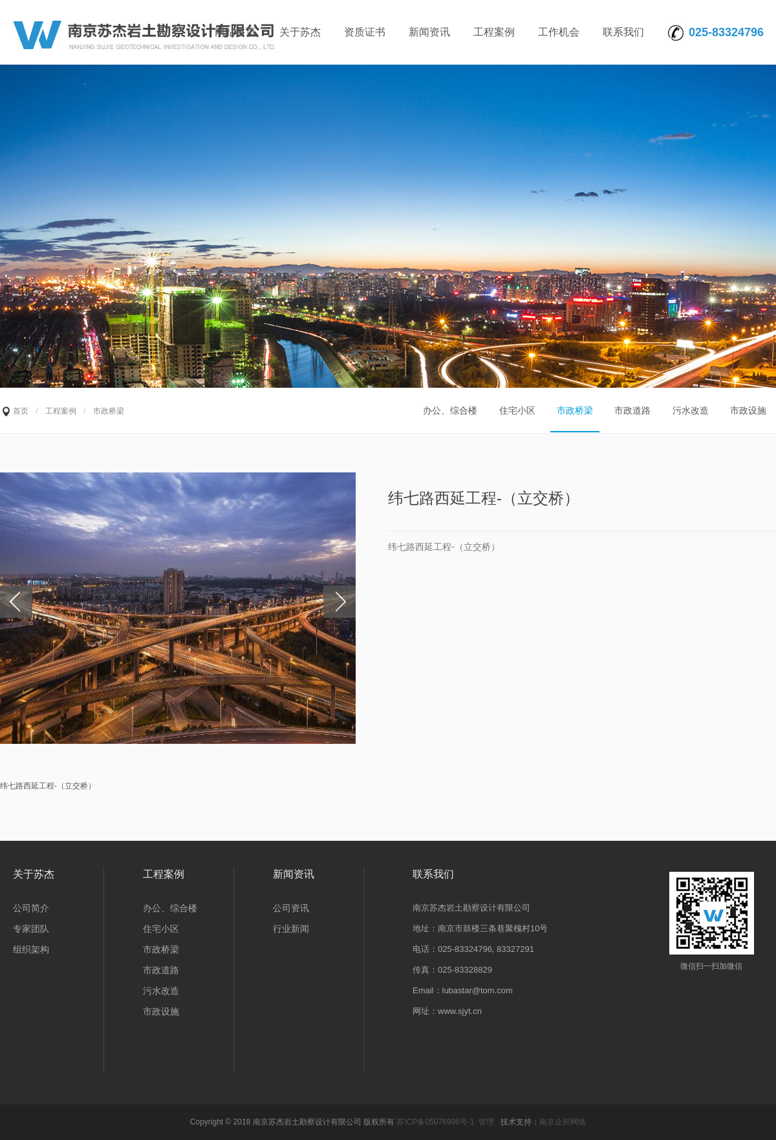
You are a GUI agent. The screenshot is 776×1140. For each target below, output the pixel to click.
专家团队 (31, 929)
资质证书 (364, 31)
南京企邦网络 (562, 1121)
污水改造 (691, 410)
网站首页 (235, 31)
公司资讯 (291, 908)
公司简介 (31, 908)
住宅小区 (517, 410)
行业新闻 (291, 929)
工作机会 (558, 31)
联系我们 (623, 31)
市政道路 (632, 410)
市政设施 (748, 410)
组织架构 (31, 949)
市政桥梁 (575, 410)
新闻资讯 (429, 31)
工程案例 (494, 31)
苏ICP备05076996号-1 (435, 1121)
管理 (486, 1121)
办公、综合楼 (450, 410)
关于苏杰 (300, 31)
